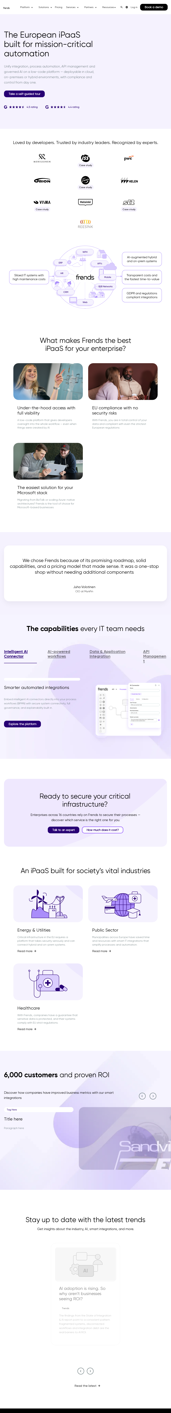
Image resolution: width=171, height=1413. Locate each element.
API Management (154, 656)
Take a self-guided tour (24, 94)
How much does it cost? (103, 830)
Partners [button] (89, 7)
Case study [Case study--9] (130, 209)
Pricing (58, 7)
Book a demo (154, 7)
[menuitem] (126, 7)
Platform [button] (25, 7)
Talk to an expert (63, 830)
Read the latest (85, 1385)
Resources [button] (108, 7)
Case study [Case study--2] (86, 165)
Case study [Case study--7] (43, 209)
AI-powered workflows (59, 654)
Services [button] (70, 7)
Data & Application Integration (107, 654)
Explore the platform (22, 724)
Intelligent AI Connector (16, 654)
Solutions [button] (44, 7)
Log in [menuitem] (134, 7)
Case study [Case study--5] (86, 187)
